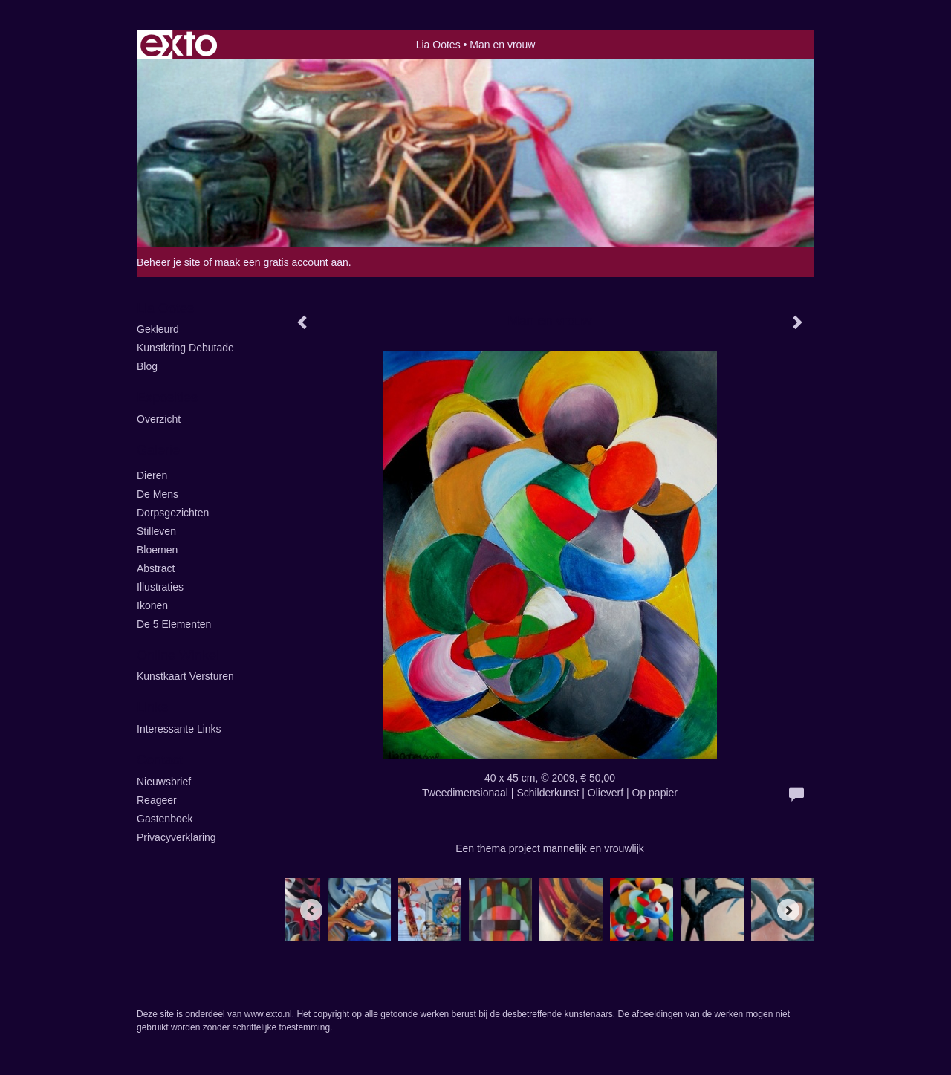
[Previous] (311, 910)
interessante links (179, 729)
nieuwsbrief (164, 781)
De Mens (157, 494)
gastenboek (165, 819)
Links (152, 707)
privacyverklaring (176, 837)
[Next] (788, 910)
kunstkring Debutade (185, 348)
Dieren (152, 475)
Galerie (158, 450)
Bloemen (157, 550)
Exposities (167, 397)
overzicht (159, 419)
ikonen (152, 605)
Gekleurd (158, 329)
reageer (157, 800)
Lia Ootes (438, 45)
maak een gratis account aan (281, 262)
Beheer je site (169, 262)
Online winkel (178, 655)
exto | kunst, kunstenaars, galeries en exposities (179, 44)
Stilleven (156, 531)
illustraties (160, 587)
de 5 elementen (174, 624)
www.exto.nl (268, 1014)
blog (147, 366)
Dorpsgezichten (173, 513)
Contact (160, 760)
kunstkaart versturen (185, 676)
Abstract (156, 568)
